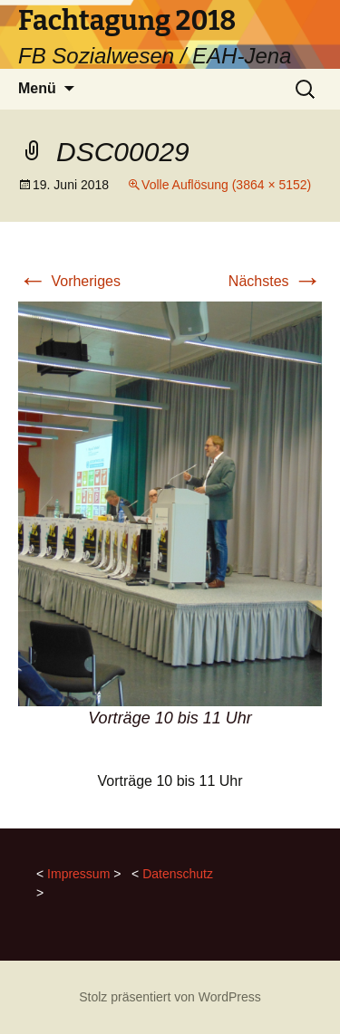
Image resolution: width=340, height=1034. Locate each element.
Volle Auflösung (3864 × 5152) (226, 184)
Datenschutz (177, 873)
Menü (37, 88)
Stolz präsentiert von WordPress (170, 997)
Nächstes (275, 281)
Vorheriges (69, 281)
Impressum (78, 873)
